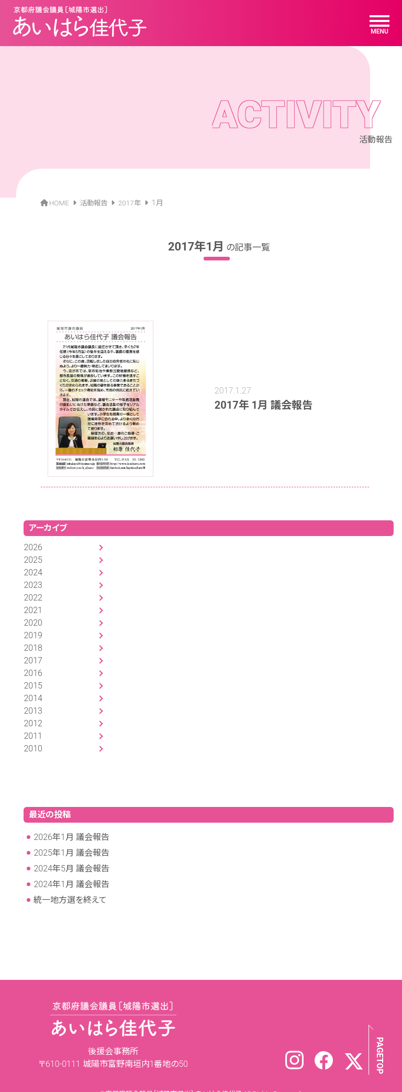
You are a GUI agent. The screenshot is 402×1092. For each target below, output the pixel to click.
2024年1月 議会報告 (71, 870)
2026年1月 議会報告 (71, 822)
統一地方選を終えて (70, 885)
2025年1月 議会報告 (71, 838)
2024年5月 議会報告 (71, 854)
